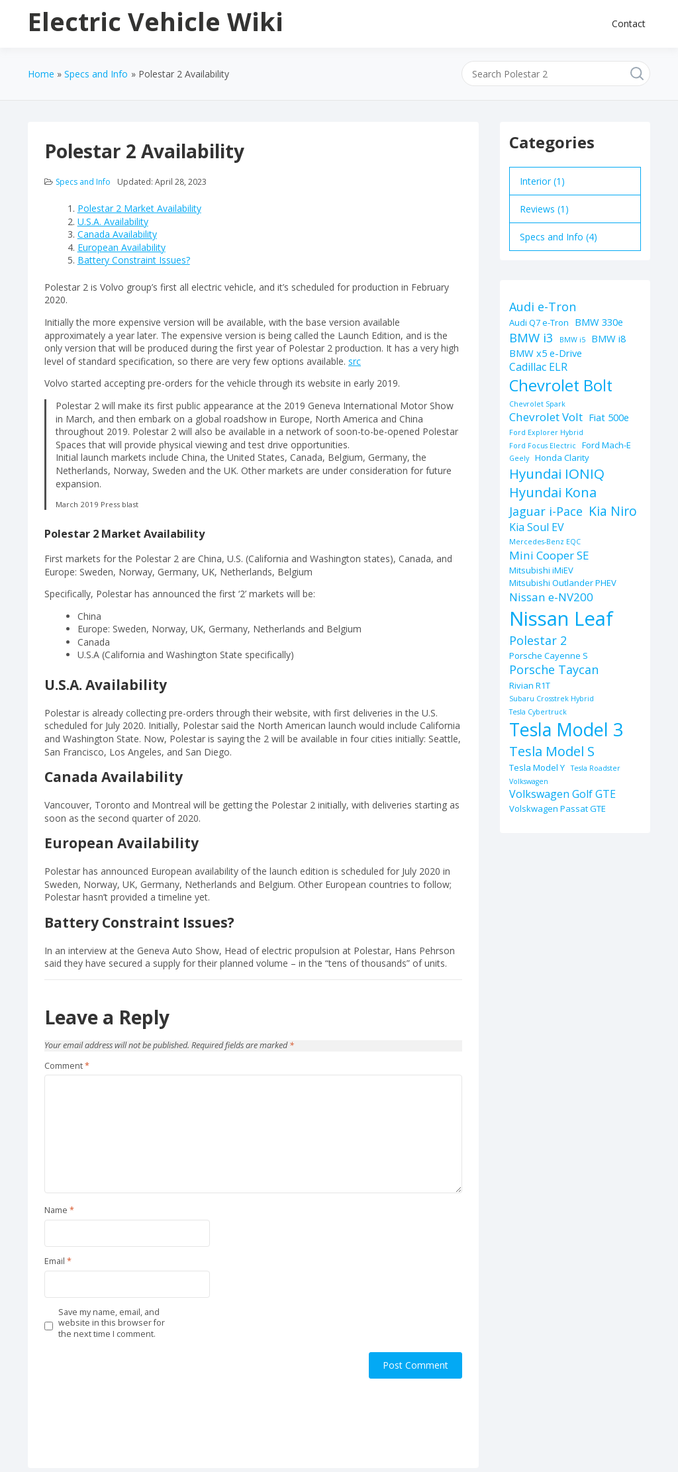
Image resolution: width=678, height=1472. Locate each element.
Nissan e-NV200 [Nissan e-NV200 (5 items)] (551, 597)
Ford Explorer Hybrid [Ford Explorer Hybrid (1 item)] (546, 432)
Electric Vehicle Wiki (155, 21)
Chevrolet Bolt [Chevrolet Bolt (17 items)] (560, 385)
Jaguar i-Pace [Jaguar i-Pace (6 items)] (546, 511)
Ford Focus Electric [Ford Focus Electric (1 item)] (542, 445)
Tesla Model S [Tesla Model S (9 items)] (552, 751)
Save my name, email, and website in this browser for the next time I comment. (111, 1323)
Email (58, 1261)
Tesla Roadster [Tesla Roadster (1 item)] (595, 768)
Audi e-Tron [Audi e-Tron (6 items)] (542, 307)
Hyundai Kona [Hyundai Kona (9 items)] (553, 492)
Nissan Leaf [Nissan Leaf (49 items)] (561, 618)
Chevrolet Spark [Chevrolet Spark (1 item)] (537, 404)
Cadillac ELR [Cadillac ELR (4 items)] (538, 367)
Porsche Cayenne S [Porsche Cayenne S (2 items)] (548, 656)
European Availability (121, 247)
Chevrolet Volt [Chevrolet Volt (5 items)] (546, 416)
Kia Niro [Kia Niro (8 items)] (613, 511)
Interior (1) (542, 181)
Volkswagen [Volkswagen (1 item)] (528, 781)
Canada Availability (117, 234)
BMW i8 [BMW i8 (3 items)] (608, 338)
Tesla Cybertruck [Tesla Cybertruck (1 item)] (538, 711)
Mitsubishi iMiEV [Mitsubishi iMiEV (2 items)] (541, 570)
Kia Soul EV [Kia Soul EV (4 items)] (536, 527)
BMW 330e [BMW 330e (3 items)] (599, 321)
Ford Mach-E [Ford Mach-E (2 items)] (606, 445)
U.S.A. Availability (112, 221)
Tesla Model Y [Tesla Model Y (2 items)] (537, 767)
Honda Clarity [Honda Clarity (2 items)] (562, 458)
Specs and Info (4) (558, 236)
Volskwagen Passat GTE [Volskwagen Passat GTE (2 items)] (557, 808)
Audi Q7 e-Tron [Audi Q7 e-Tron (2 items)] (539, 322)
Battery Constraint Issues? (133, 260)
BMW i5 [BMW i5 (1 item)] (572, 339)
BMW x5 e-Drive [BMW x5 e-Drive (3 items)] (545, 353)
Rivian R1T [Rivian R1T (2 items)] (529, 685)
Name (59, 1210)
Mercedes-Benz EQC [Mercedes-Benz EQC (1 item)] (545, 541)
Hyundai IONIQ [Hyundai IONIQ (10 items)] (557, 473)
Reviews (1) (544, 209)
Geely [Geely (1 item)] (519, 458)
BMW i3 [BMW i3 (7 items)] (531, 337)
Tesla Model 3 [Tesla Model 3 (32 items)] (566, 729)
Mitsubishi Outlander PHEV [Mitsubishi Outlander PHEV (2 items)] (562, 583)
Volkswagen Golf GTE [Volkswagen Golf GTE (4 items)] (562, 794)
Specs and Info (83, 181)
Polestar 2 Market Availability (139, 208)
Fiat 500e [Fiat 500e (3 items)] (609, 417)
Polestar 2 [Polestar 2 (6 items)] (538, 640)
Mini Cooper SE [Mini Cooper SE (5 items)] (549, 555)
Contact (629, 23)
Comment (66, 1066)
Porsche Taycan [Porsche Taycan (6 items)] (554, 669)
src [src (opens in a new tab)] (354, 361)
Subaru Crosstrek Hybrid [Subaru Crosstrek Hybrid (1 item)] (551, 698)
